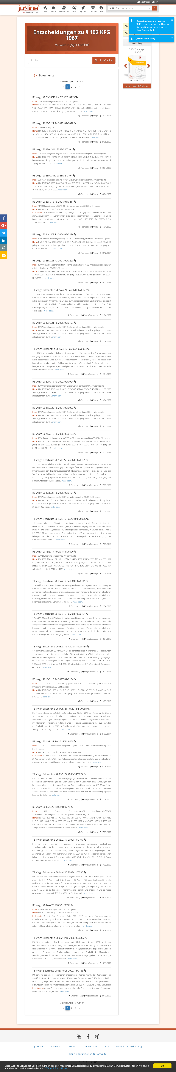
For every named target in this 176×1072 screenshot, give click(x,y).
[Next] (80, 86)
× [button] (172, 20)
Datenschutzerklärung (129, 1046)
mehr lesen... (89, 111)
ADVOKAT (56, 1046)
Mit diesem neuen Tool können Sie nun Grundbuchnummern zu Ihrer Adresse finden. (153, 27)
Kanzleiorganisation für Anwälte (88, 1053)
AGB (106, 1046)
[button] (45, 9)
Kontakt (73, 1046)
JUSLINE (39, 1046)
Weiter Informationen (56, 1068)
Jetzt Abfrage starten (138, 85)
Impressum (91, 1046)
